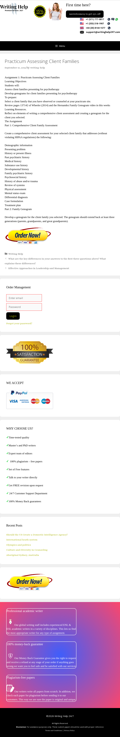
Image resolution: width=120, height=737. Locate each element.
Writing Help (15, 253)
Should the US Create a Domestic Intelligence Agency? (37, 534)
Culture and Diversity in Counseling (27, 549)
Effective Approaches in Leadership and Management (38, 268)
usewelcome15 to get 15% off (84, 14)
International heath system (22, 539)
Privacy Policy (69, 730)
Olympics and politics (18, 544)
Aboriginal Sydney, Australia (22, 555)
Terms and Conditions (53, 730)
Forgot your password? (19, 323)
